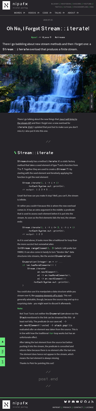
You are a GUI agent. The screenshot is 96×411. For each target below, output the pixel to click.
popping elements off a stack (49, 295)
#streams (60, 37)
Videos (32, 12)
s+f (2, 362)
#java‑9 (46, 37)
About (71, 12)
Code (45, 12)
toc (2, 352)
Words (18, 12)
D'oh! (30, 127)
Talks (58, 12)
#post (34, 37)
